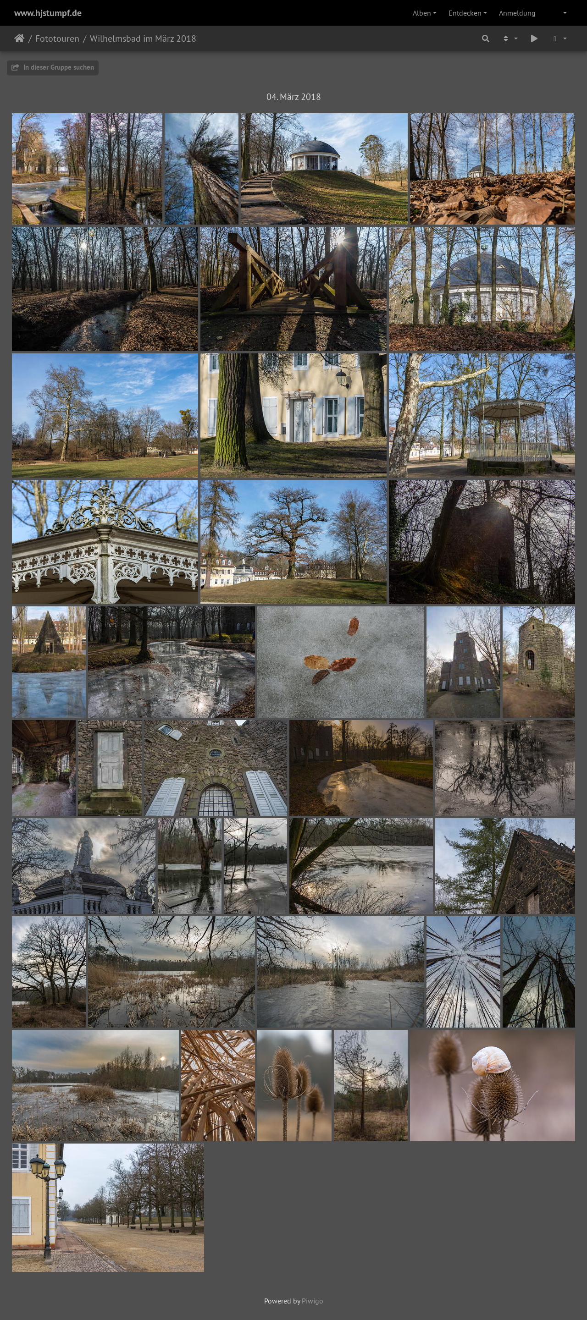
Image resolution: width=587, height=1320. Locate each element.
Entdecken (465, 12)
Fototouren (57, 38)
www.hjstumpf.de (48, 13)
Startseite (19, 38)
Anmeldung (517, 12)
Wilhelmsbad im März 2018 (143, 38)
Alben (422, 12)
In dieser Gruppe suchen (52, 67)
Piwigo (312, 1300)
